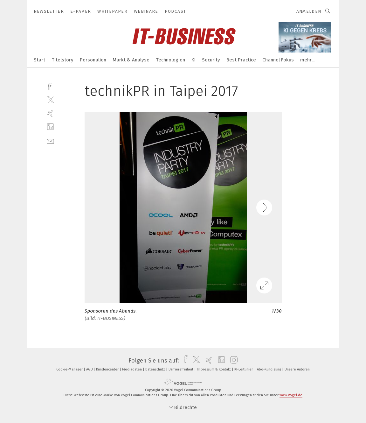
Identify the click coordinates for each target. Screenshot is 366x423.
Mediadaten (132, 369)
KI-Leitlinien (244, 369)
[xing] (50, 113)
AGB (89, 369)
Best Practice (241, 60)
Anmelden (308, 11)
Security (211, 60)
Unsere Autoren (297, 369)
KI (193, 60)
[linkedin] (50, 127)
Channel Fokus (278, 60)
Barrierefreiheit (181, 369)
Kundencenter (108, 369)
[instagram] (232, 360)
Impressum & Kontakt (214, 369)
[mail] (50, 141)
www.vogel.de (291, 395)
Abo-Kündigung (269, 369)
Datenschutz (155, 369)
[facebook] (50, 86)
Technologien (170, 60)
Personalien (93, 60)
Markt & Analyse (131, 60)
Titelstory (62, 60)
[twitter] (50, 99)
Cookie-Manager (70, 369)
